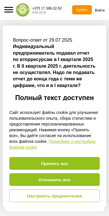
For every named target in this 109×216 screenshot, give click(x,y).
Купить (81, 10)
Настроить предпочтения (54, 195)
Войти (100, 10)
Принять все (54, 163)
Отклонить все (55, 179)
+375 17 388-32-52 (47, 8)
